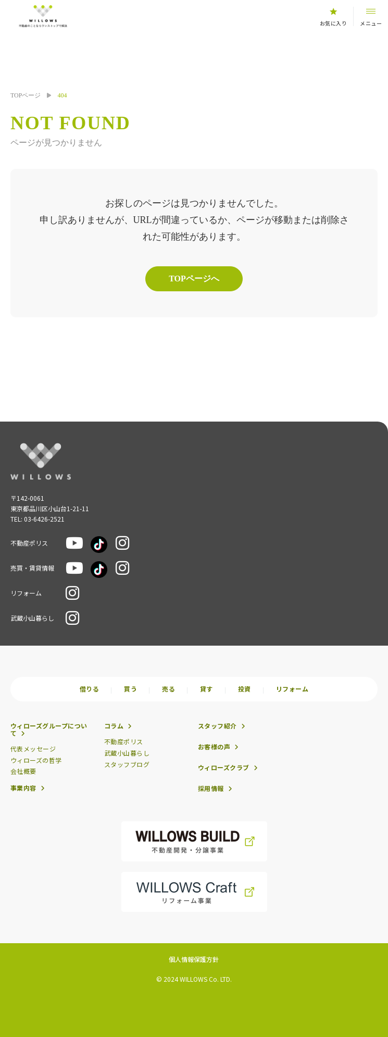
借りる (89, 689)
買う (130, 689)
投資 (244, 689)
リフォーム (292, 689)
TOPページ (25, 95)
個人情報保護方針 (194, 959)
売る (168, 689)
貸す (206, 689)
